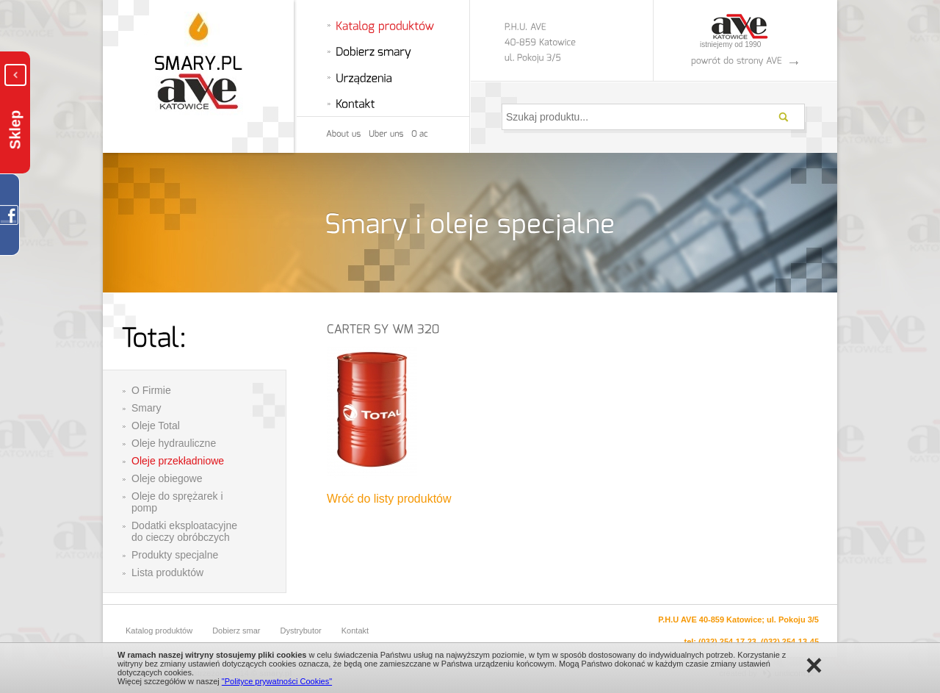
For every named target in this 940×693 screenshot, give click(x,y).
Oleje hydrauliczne (173, 443)
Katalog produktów (159, 630)
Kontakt (355, 630)
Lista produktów (167, 572)
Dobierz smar (236, 630)
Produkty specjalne (174, 555)
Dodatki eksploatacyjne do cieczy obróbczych (184, 531)
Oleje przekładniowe (177, 461)
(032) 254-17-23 (727, 641)
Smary (146, 408)
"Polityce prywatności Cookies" (277, 681)
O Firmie (151, 390)
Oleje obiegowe (167, 478)
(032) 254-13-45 (790, 641)
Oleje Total (155, 425)
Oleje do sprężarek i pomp (177, 502)
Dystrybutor (301, 630)
